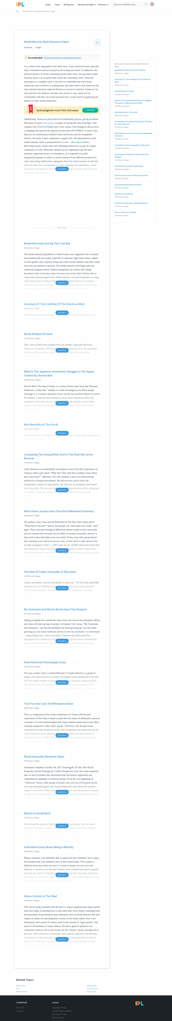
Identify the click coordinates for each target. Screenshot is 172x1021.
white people (48, 114)
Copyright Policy (59, 999)
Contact (19, 1002)
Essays (49, 4)
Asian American (92, 980)
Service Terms (58, 1012)
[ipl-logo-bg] (21, 4)
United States (21, 977)
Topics (58, 4)
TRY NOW (68, 105)
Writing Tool (69, 4)
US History (102, 4)
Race (17, 980)
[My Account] (153, 4)
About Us (20, 999)
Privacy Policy (58, 1009)
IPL (17, 11)
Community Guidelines (62, 1002)
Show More (62, 160)
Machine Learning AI (86, 4)
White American (21, 983)
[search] (146, 4)
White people (91, 977)
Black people (91, 983)
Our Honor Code (59, 1006)
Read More (62, 274)
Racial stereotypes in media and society (62, 57)
